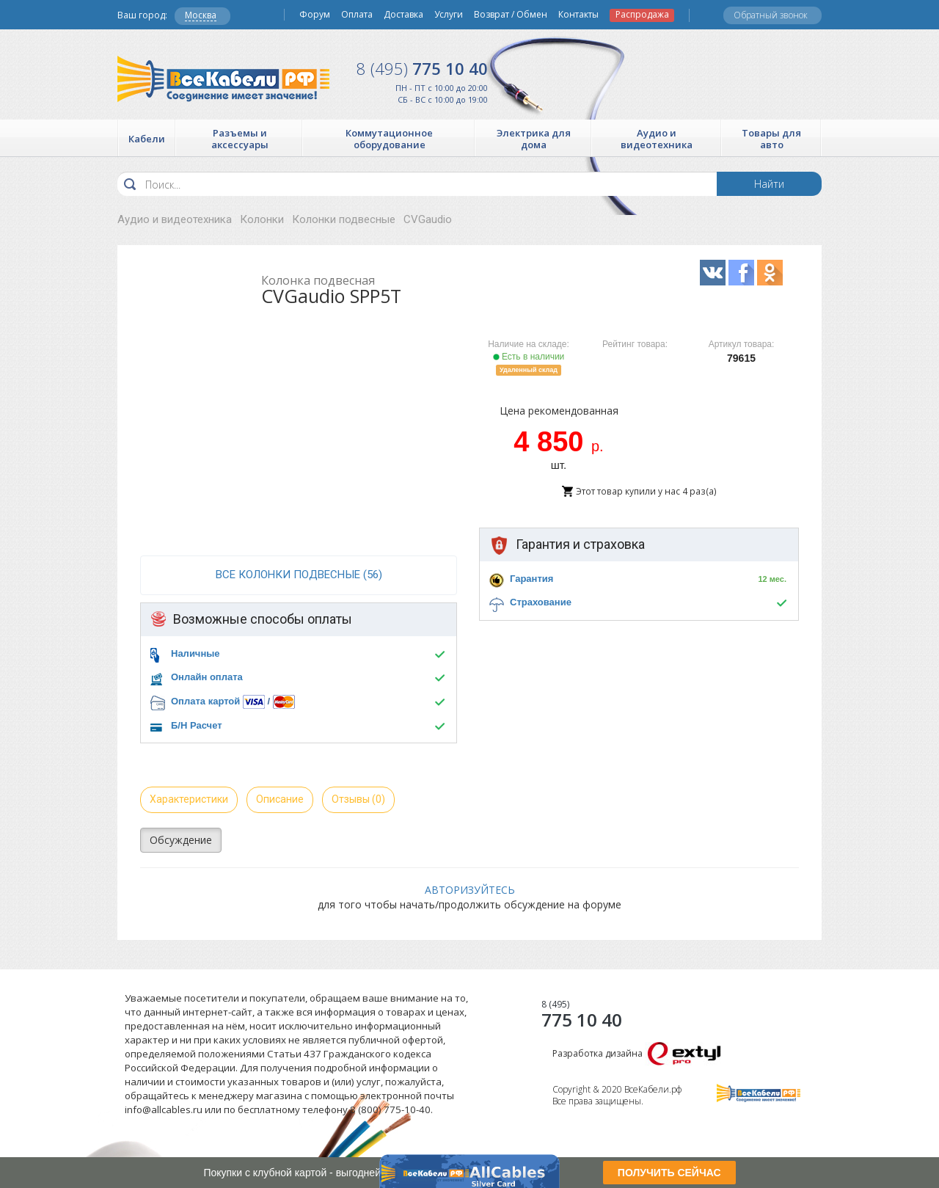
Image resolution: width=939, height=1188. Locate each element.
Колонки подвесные (343, 219)
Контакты (578, 15)
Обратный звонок (771, 15)
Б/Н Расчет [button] (196, 725)
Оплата (357, 15)
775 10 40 (422, 68)
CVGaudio (427, 219)
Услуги (448, 15)
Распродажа (642, 15)
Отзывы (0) (358, 799)
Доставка (403, 15)
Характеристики (189, 799)
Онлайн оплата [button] (207, 676)
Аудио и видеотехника (174, 219)
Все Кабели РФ (223, 79)
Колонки (262, 219)
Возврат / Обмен (510, 15)
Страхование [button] (540, 602)
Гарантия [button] (531, 578)
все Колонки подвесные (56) (299, 574)
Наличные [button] (195, 653)
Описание (280, 799)
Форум (314, 15)
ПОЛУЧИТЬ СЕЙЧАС (669, 1172)
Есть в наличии (529, 356)
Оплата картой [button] (205, 701)
